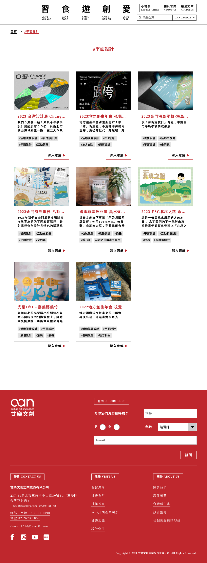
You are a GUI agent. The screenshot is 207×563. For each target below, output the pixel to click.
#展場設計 (25, 335)
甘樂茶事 (98, 504)
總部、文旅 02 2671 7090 (30, 513)
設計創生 (98, 528)
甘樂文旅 (98, 520)
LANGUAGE (182, 17)
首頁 (14, 31)
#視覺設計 (149, 138)
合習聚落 (98, 487)
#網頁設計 (104, 144)
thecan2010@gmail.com (29, 526)
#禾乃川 (86, 240)
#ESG (146, 240)
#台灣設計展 (49, 138)
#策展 (39, 335)
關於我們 (160, 487)
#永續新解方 (162, 240)
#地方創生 (87, 144)
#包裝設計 (87, 233)
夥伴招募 (160, 495)
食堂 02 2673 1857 (25, 518)
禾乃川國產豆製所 (105, 512)
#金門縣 (164, 144)
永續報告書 (161, 504)
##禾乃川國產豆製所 (107, 240)
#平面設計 (31, 31)
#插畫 (118, 233)
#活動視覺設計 (28, 138)
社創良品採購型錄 (167, 520)
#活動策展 (42, 144)
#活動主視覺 (167, 138)
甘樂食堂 (98, 495)
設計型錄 (160, 512)
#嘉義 (50, 335)
